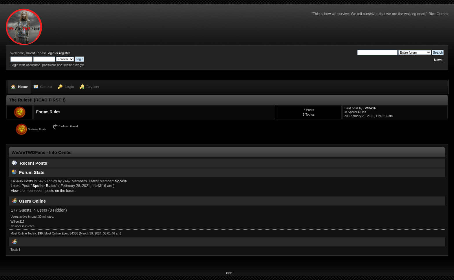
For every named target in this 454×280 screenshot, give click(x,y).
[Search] (377, 52)
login (50, 53)
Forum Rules (48, 112)
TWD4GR (369, 108)
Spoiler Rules (357, 112)
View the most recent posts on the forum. (43, 191)
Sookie (121, 181)
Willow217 (17, 221)
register (64, 53)
